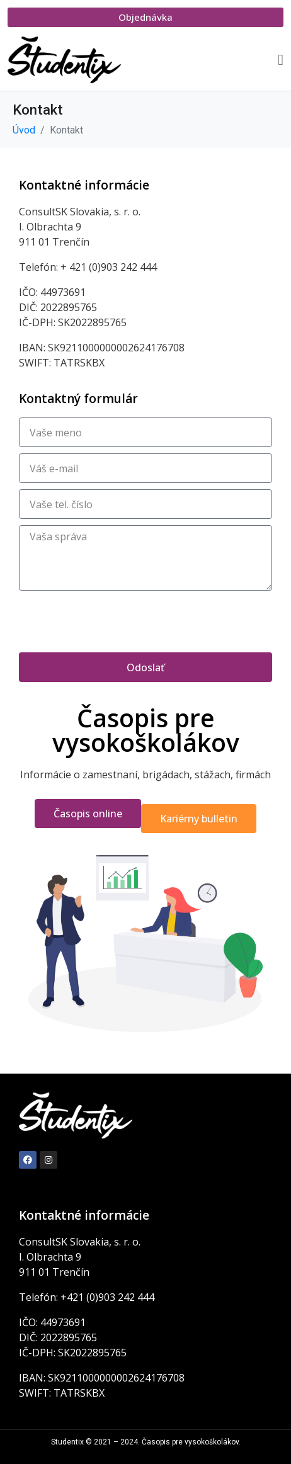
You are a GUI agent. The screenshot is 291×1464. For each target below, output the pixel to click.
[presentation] (114, 621)
